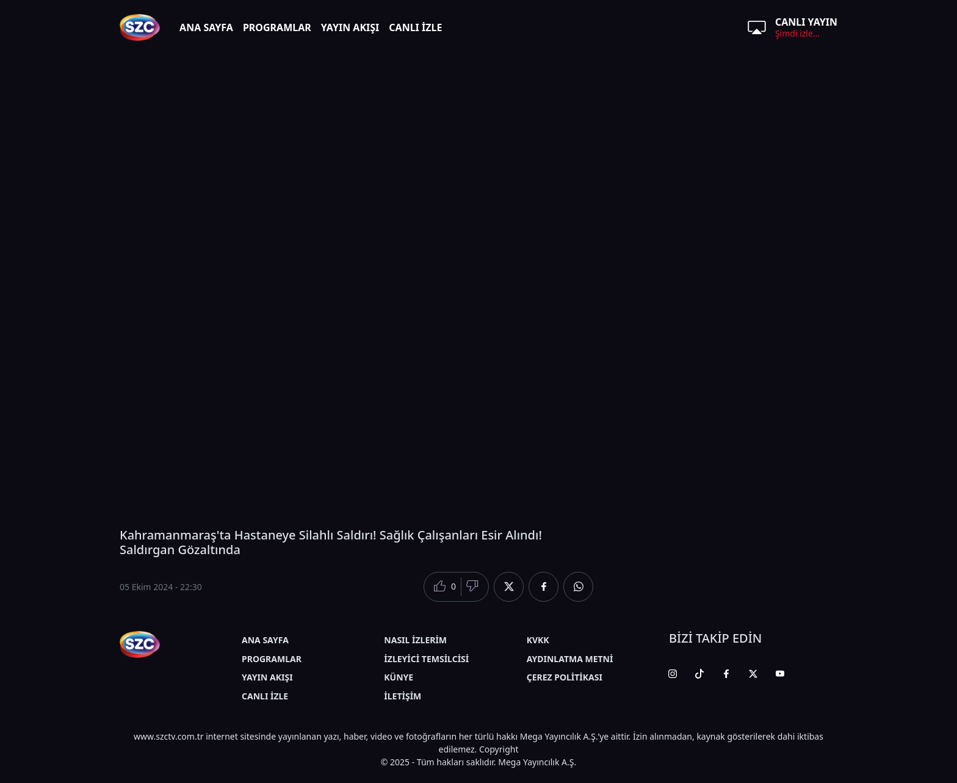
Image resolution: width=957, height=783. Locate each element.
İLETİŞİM (402, 696)
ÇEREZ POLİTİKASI (564, 677)
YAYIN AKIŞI (350, 27)
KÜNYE (398, 677)
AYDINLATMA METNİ (570, 659)
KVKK (538, 640)
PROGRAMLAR (277, 27)
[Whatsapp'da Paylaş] (578, 587)
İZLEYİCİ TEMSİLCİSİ (426, 659)
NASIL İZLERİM (415, 640)
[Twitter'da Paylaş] (509, 587)
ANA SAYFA (206, 27)
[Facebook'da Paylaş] (543, 587)
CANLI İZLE (415, 27)
